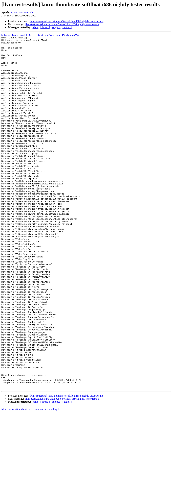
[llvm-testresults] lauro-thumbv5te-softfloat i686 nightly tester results (66, 21)
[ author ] (67, 27)
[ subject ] (56, 27)
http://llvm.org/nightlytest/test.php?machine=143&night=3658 (40, 35)
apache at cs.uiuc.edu (22, 12)
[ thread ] (45, 27)
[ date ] (35, 27)
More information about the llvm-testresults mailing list (31, 480)
